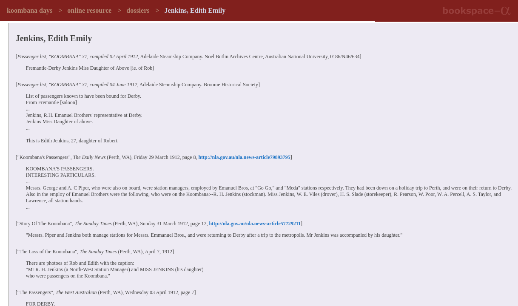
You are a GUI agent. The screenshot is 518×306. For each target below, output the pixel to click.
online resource (89, 10)
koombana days (29, 10)
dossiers (137, 10)
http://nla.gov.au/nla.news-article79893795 (244, 157)
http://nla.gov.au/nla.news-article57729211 (255, 224)
